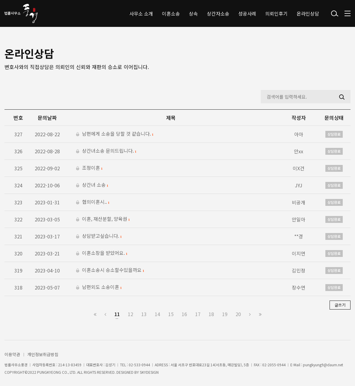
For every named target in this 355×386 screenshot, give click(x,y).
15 (171, 314)
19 (224, 314)
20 (238, 314)
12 (130, 314)
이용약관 (12, 354)
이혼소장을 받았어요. (102, 253)
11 (117, 314)
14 (157, 314)
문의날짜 (47, 117)
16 (184, 314)
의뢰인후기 (276, 13)
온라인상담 (308, 13)
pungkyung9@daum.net (323, 364)
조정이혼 (89, 168)
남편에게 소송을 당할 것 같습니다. (115, 134)
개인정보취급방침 (42, 354)
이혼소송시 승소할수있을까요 (110, 270)
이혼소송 (171, 13)
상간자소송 (218, 13)
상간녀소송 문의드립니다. (106, 151)
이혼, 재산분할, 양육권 (103, 219)
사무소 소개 (141, 13)
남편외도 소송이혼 (99, 287)
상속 (193, 13)
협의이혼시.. (93, 202)
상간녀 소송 (92, 185)
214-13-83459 (69, 364)
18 (211, 314)
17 (198, 314)
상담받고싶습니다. (99, 236)
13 (144, 314)
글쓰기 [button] (340, 305)
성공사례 (247, 13)
